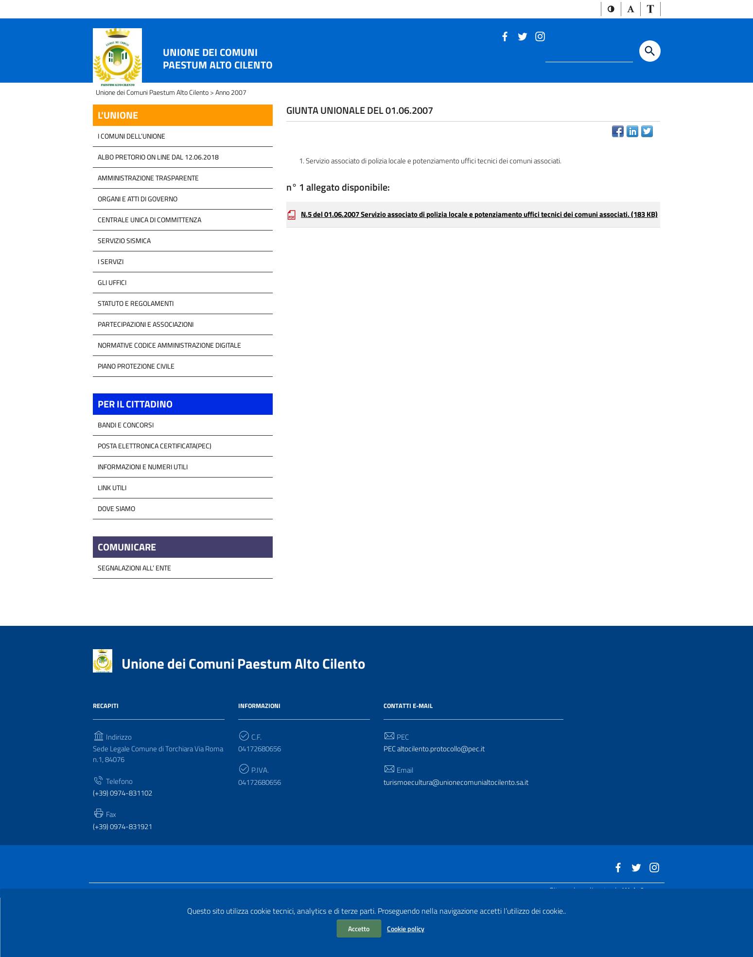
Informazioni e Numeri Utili (143, 516)
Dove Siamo (116, 558)
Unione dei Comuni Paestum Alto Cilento (218, 59)
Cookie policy (405, 928)
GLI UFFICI (112, 330)
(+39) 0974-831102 (126, 846)
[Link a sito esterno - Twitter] (522, 37)
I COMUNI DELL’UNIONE (131, 183)
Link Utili (112, 537)
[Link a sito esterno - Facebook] (504, 37)
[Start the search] (650, 52)
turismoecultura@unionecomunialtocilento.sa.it (460, 835)
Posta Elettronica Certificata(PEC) (154, 495)
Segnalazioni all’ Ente (134, 619)
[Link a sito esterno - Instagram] (539, 37)
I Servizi (110, 309)
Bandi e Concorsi (126, 474)
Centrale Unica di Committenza (149, 267)
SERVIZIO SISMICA (124, 288)
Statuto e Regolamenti (136, 351)
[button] (607, 9)
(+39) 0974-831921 (126, 880)
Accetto (358, 928)
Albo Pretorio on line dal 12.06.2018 (158, 204)
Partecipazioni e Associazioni (145, 372)
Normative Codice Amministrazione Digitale (169, 393)
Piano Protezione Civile (136, 413)
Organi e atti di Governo (137, 246)
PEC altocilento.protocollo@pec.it (437, 800)
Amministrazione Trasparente (148, 225)
